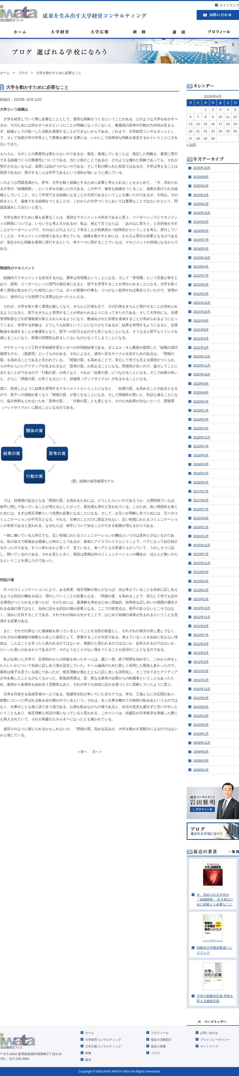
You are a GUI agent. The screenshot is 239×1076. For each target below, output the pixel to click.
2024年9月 (201, 222)
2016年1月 (201, 536)
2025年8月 (201, 177)
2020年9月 (201, 383)
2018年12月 (201, 437)
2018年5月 (201, 464)
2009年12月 (201, 743)
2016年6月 (201, 518)
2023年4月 (201, 267)
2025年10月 (201, 168)
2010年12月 (201, 689)
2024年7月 (201, 240)
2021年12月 (201, 303)
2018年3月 (201, 473)
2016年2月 (201, 527)
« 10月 (191, 145)
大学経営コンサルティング (103, 1039)
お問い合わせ (209, 1033)
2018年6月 (201, 455)
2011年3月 (201, 662)
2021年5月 (201, 338)
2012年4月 (201, 644)
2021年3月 (201, 347)
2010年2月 (201, 725)
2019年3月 (201, 428)
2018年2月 (201, 482)
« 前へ (82, 751)
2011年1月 (201, 680)
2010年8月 (201, 698)
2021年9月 (201, 321)
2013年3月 (201, 590)
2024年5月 (201, 249)
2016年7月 (201, 509)
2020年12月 (201, 356)
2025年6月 (201, 186)
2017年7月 (201, 491)
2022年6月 (201, 284)
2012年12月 (201, 608)
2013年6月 (201, 572)
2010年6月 (201, 707)
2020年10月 (201, 374)
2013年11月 (201, 563)
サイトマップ (229, 5)
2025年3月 (201, 195)
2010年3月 (201, 716)
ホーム (89, 1033)
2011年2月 (201, 671)
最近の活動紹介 (161, 1039)
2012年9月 (201, 626)
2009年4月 (201, 770)
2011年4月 (201, 653)
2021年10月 (201, 312)
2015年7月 (201, 554)
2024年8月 (201, 231)
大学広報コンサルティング (103, 1046)
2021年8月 (201, 329)
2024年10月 (201, 213)
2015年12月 (201, 545)
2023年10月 (201, 258)
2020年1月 (201, 410)
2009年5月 (201, 760)
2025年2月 (201, 204)
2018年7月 (201, 446)
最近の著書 (158, 1046)
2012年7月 (201, 635)
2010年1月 (201, 734)
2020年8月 (201, 392)
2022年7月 (201, 275)
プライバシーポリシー (215, 1039)
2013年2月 (201, 599)
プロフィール (160, 1033)
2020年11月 (201, 365)
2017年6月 (201, 500)
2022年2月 (201, 294)
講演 (88, 1060)
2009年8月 (201, 751)
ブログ (155, 1053)
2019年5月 (201, 419)
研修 (88, 1053)
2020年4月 (201, 401)
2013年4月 (201, 581)
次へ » (96, 751)
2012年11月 (201, 617)
